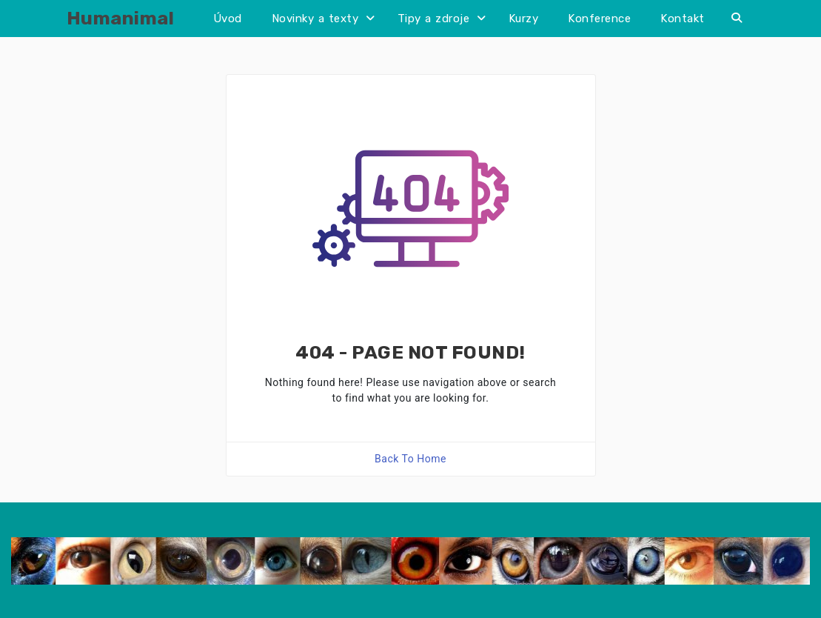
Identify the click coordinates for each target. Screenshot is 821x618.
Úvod (227, 18)
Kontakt (682, 18)
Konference (599, 18)
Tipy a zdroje (434, 18)
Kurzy (524, 18)
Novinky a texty (315, 18)
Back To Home (410, 459)
